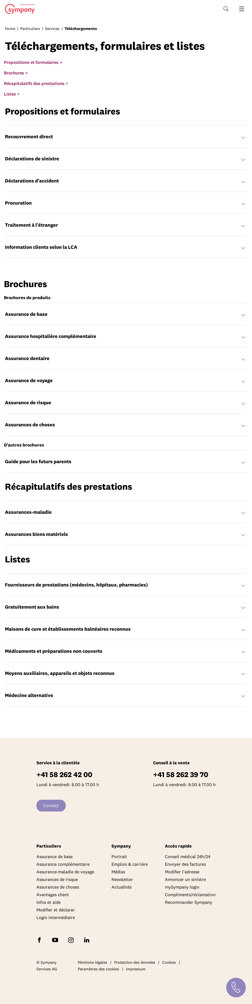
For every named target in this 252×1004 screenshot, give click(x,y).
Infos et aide (48, 902)
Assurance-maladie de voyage (65, 872)
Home (18, 9)
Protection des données (134, 962)
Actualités (121, 887)
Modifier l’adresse (182, 872)
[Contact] (236, 987)
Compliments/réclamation (190, 894)
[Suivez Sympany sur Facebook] (40, 939)
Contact (51, 805)
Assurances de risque (57, 879)
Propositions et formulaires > (33, 62)
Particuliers (30, 28)
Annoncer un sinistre (185, 879)
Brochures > (16, 73)
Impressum (136, 969)
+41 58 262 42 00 (64, 774)
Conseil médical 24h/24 (187, 856)
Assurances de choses (57, 887)
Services (52, 28)
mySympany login (182, 887)
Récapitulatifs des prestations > (36, 83)
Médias (118, 872)
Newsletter (122, 879)
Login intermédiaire (55, 917)
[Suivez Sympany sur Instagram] (72, 939)
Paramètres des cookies (98, 969)
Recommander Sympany (188, 902)
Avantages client (52, 894)
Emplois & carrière (129, 864)
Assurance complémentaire (63, 864)
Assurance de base (54, 856)
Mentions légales (92, 962)
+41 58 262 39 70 (180, 774)
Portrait (119, 856)
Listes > (12, 94)
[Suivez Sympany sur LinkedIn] (87, 939)
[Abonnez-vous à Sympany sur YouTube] (56, 939)
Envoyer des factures (185, 864)
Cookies (169, 962)
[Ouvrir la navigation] (241, 9)
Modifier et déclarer (55, 910)
